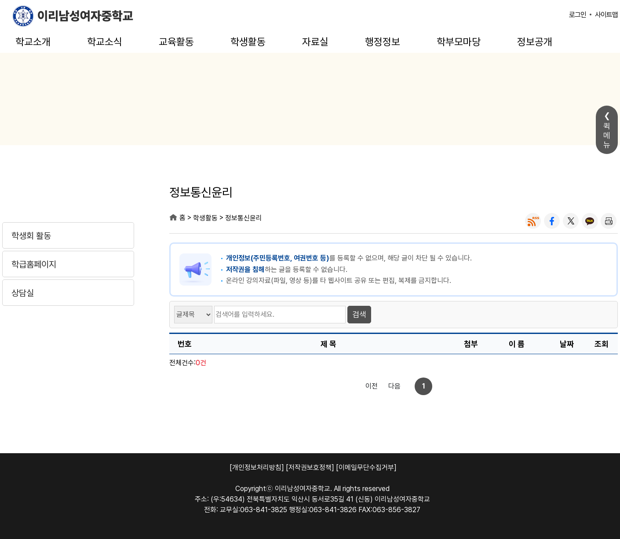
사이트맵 (606, 15)
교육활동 (176, 42)
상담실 (22, 293)
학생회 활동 (31, 236)
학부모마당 (459, 42)
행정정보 (382, 42)
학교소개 (33, 42)
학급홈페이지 (33, 264)
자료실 (315, 42)
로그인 (577, 15)
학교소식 (104, 42)
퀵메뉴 (606, 135)
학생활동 (248, 42)
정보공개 (534, 42)
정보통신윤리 (243, 218)
